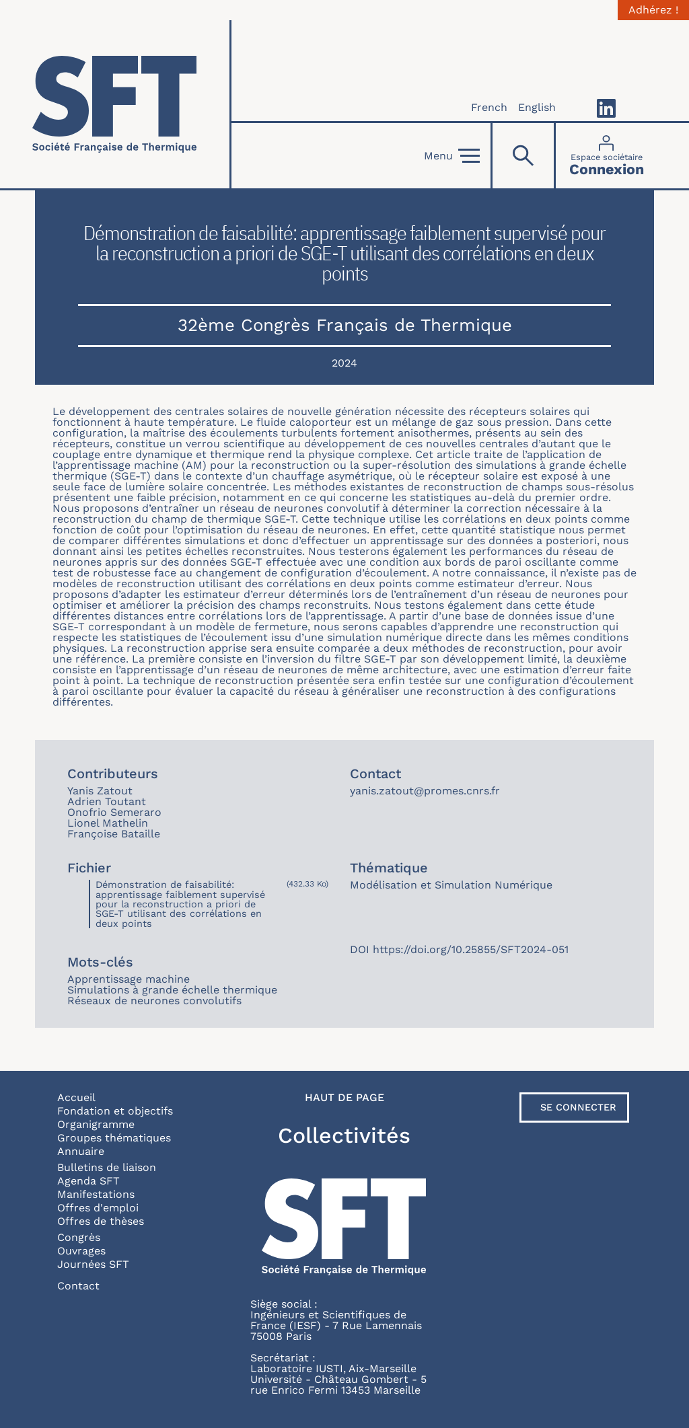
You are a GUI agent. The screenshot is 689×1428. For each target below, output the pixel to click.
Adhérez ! (653, 10)
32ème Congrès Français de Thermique (345, 325)
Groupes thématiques (114, 1137)
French (489, 107)
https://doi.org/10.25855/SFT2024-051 (471, 949)
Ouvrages (81, 1250)
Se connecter (578, 1107)
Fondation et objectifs (115, 1110)
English (537, 107)
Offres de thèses (100, 1221)
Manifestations (96, 1194)
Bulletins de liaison (106, 1167)
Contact (78, 1285)
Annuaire (80, 1151)
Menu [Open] (452, 156)
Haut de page (344, 1097)
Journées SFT (93, 1264)
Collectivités (344, 1135)
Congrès (78, 1237)
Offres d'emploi (98, 1207)
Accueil (76, 1097)
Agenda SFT (88, 1180)
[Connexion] (606, 155)
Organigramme (96, 1124)
